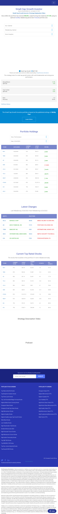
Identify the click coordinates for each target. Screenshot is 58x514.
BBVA (30, 220)
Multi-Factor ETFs (43, 417)
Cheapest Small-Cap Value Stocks (9, 408)
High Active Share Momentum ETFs (48, 405)
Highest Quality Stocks (6, 414)
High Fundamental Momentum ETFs (48, 414)
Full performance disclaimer (42, 72)
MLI (3, 303)
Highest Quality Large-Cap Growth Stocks (11, 417)
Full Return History (5, 104)
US (44, 458)
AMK (4, 164)
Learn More (29, 119)
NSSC (30, 234)
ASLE (4, 191)
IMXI (30, 229)
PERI (30, 238)
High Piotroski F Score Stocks (8, 431)
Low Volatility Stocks (6, 423)
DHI (3, 187)
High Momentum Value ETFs (46, 411)
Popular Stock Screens (8, 386)
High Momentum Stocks (7, 411)
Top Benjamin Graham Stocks (8, 393)
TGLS (4, 173)
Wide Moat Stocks (5, 420)
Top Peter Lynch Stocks (7, 396)
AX (3, 160)
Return (46, 147)
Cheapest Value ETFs (44, 391)
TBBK (4, 155)
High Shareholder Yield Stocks (8, 425)
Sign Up (40, 376)
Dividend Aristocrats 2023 (7, 428)
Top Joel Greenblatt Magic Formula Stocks (11, 399)
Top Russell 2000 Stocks (7, 449)
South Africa (53, 458)
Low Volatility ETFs (43, 399)
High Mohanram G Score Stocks (9, 434)
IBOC (4, 151)
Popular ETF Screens (45, 386)
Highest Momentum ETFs (45, 393)
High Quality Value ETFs (45, 408)
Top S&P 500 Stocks (6, 440)
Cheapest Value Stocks (7, 405)
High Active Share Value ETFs (46, 402)
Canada (48, 458)
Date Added (17, 147)
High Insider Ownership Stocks (8, 437)
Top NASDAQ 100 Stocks (7, 443)
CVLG (4, 169)
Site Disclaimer (29, 461)
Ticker (4, 147)
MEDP (4, 178)
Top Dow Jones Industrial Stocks (9, 446)
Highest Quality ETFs (44, 396)
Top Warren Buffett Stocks (8, 391)
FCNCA (4, 182)
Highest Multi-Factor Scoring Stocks (10, 402)
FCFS (30, 225)
